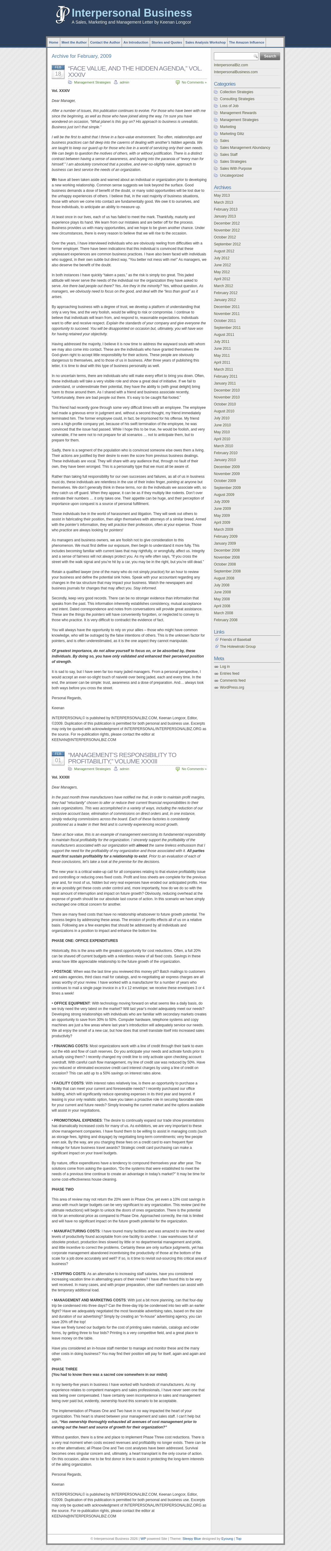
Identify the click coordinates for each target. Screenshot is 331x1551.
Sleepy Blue (191, 1538)
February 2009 (226, 536)
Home (53, 42)
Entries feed (229, 673)
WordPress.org (232, 687)
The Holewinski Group (238, 646)
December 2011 (227, 307)
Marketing (228, 127)
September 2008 (227, 571)
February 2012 (226, 293)
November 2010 (227, 397)
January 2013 (225, 216)
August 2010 (224, 411)
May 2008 (222, 599)
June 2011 (222, 348)
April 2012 (222, 279)
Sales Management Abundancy (245, 148)
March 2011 (223, 369)
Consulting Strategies (237, 99)
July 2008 (221, 585)
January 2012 (225, 300)
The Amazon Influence (246, 42)
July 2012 (221, 258)
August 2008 (224, 578)
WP (143, 1538)
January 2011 (225, 383)
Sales (224, 141)
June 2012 (222, 265)
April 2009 (222, 522)
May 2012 (222, 272)
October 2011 (225, 321)
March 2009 (223, 529)
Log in (225, 666)
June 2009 (222, 509)
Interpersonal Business (132, 13)
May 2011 (222, 355)
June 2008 (222, 592)
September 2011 (227, 328)
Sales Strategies (233, 161)
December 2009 (227, 467)
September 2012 (227, 244)
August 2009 (224, 495)
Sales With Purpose (236, 168)
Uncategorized (231, 175)
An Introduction (135, 42)
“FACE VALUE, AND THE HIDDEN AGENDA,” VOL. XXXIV (135, 71)
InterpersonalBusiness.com (236, 72)
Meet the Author (74, 42)
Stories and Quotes (167, 42)
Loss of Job (229, 106)
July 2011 (221, 341)
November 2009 (227, 474)
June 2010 (222, 425)
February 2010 (226, 453)
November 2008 (227, 557)
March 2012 (223, 286)
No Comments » (194, 82)
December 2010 (227, 390)
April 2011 (222, 362)
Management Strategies (92, 82)
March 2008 (223, 613)
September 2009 (227, 488)
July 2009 (221, 502)
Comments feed (233, 680)
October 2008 (225, 564)
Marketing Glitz (232, 134)
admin (124, 82)
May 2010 (222, 432)
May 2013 (222, 195)
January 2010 (225, 460)
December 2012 (227, 223)
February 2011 (226, 376)
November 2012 (227, 230)
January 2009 (225, 543)
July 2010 (221, 418)
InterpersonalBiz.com (231, 65)
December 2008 (227, 550)
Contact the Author (105, 42)
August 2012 (224, 251)
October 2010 (225, 404)
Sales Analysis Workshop (205, 42)
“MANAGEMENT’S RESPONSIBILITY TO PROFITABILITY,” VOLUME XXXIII (122, 758)
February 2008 (226, 620)
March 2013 (223, 202)
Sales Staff (229, 154)
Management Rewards (238, 113)
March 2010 (223, 446)
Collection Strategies (236, 92)
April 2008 (222, 606)
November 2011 (227, 314)
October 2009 (225, 481)
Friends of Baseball (235, 640)
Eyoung (227, 1538)
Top (238, 1538)
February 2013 (226, 209)
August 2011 (224, 335)
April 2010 (222, 439)
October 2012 (225, 237)
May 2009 (222, 515)
